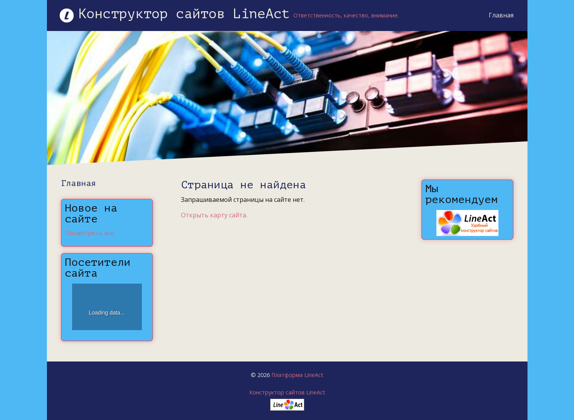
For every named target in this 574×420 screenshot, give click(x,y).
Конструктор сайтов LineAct (287, 392)
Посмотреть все (89, 233)
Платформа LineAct (297, 375)
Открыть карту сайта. (214, 215)
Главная (499, 15)
